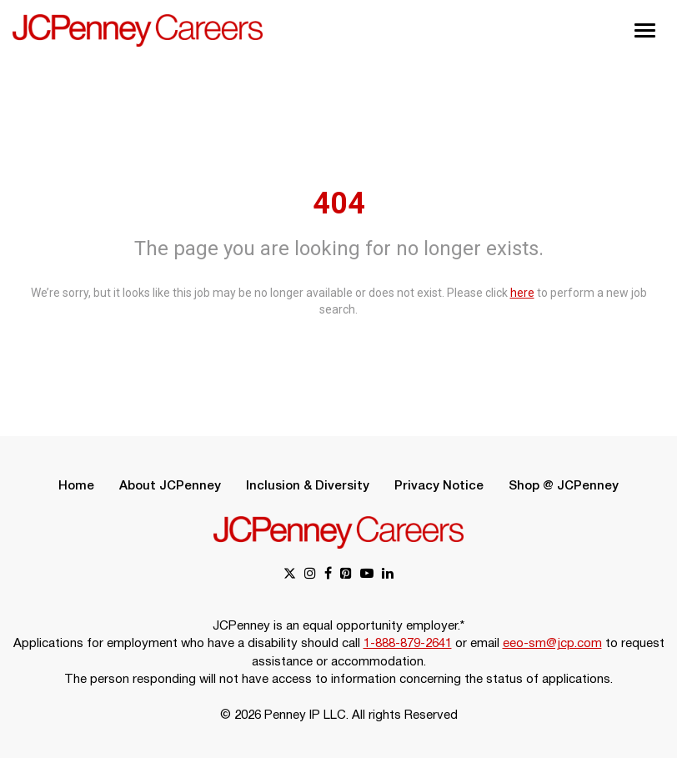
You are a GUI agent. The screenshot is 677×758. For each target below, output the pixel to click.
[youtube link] (367, 575)
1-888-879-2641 (408, 644)
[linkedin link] (388, 575)
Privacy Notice (439, 486)
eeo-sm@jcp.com (552, 644)
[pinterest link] (346, 575)
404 (339, 203)
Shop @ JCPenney (564, 486)
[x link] (289, 575)
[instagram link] (310, 575)
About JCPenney (170, 486)
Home (76, 486)
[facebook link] (328, 575)
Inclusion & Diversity (307, 486)
